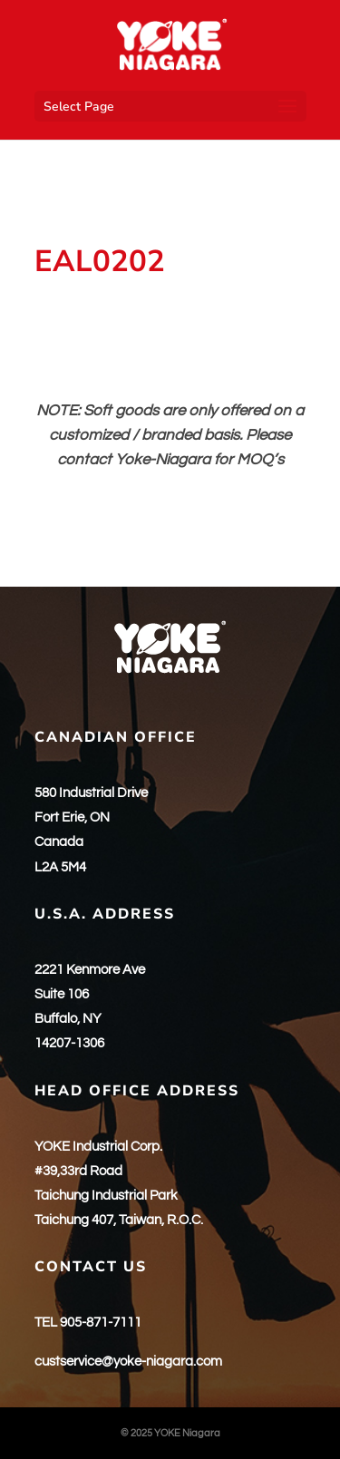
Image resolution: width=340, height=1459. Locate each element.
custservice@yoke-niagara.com (128, 1361)
